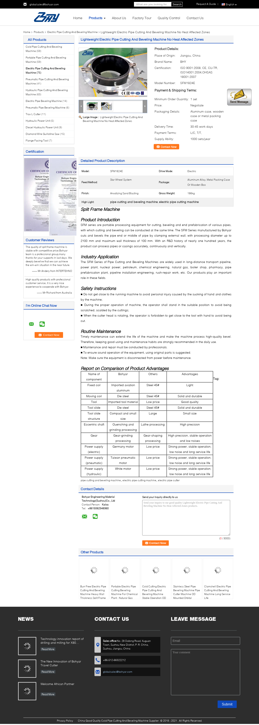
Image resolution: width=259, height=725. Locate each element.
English (231, 4)
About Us (119, 18)
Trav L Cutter (33, 114)
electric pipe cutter (169, 480)
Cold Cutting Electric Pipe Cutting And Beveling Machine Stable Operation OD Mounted (154, 594)
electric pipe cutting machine (139, 480)
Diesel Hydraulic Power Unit (42, 127)
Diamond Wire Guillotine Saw (42, 134)
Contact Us (195, 18)
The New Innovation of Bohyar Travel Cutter (61, 663)
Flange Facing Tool (37, 140)
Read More (48, 649)
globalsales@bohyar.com (44, 4)
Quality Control (169, 18)
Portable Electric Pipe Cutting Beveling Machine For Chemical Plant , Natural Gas (124, 592)
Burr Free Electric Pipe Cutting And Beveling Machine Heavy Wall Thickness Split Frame (93, 592)
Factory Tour (141, 18)
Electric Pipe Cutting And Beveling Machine (72, 32)
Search (177, 4)
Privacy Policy (65, 720)
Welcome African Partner (57, 684)
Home (77, 18)
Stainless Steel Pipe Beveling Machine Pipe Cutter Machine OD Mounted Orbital (186, 592)
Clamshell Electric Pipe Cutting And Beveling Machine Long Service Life (217, 592)
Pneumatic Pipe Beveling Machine (45, 107)
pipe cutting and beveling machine (101, 480)
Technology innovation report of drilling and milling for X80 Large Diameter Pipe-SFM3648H (62, 641)
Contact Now (168, 146)
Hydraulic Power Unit (38, 120)
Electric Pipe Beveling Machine (44, 101)
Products (95, 18)
